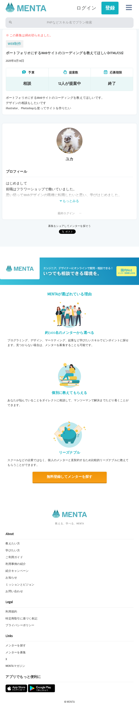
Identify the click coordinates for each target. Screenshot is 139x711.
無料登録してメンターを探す (69, 477)
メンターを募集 (15, 652)
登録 (110, 8)
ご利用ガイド (14, 557)
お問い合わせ (14, 591)
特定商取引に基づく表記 (21, 618)
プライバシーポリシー (19, 625)
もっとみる (69, 201)
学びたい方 (12, 550)
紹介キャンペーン (17, 570)
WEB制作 (14, 44)
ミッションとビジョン (19, 584)
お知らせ (11, 577)
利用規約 (11, 611)
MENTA (71, 701)
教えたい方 (12, 543)
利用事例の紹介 (15, 563)
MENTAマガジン (15, 666)
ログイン (86, 8)
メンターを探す (15, 645)
